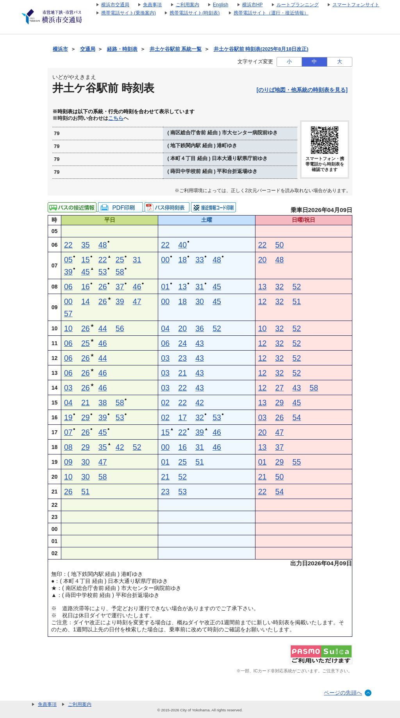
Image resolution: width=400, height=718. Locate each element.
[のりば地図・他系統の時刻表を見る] (302, 90)
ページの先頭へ (343, 692)
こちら (115, 118)
